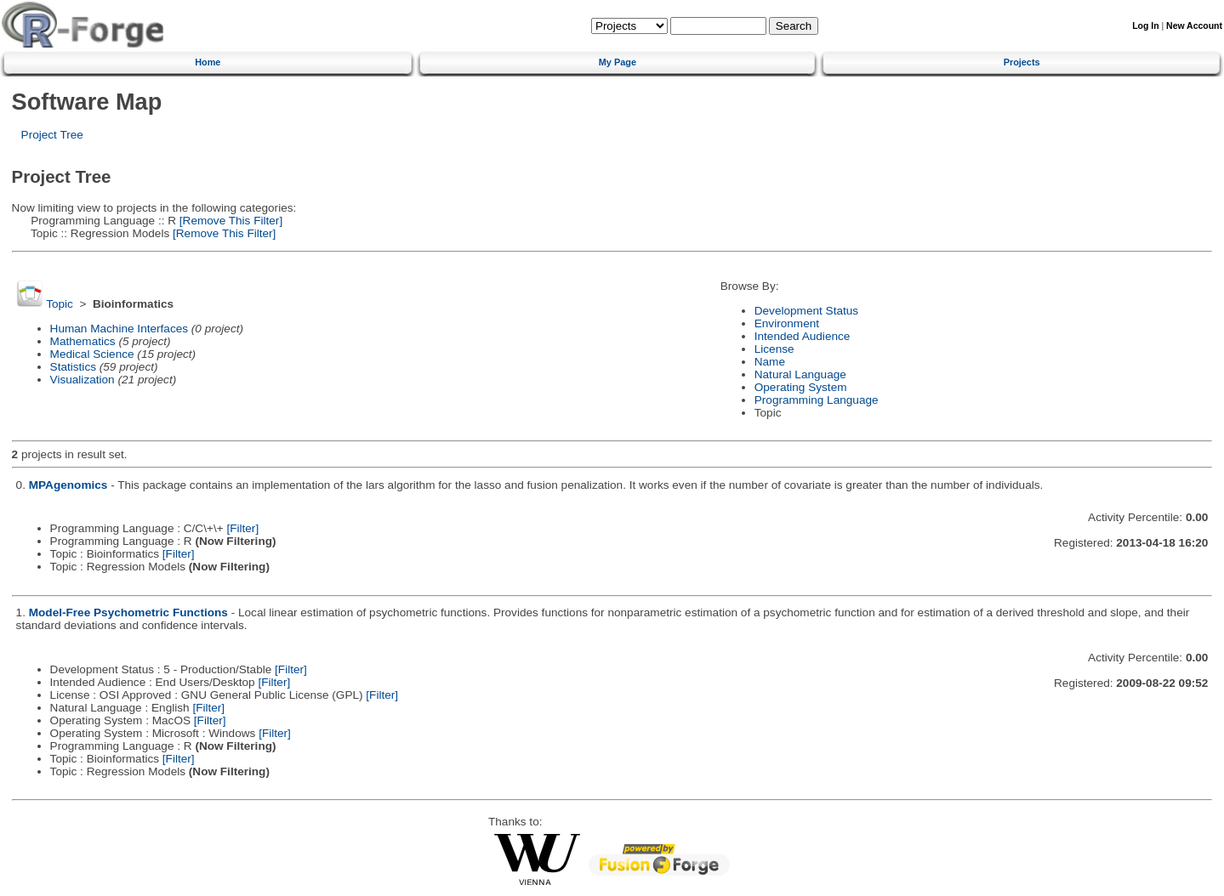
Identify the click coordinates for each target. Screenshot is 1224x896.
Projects (1022, 62)
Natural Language (800, 374)
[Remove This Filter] (229, 220)
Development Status (806, 310)
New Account (1194, 26)
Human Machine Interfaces (119, 328)
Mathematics (83, 341)
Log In (1145, 26)
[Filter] (242, 528)
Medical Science (92, 354)
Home (207, 62)
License (774, 349)
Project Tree (52, 134)
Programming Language (816, 400)
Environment (786, 323)
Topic (59, 304)
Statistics (73, 366)
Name (769, 361)
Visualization (82, 379)
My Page (617, 62)
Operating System (800, 387)
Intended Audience (802, 336)
